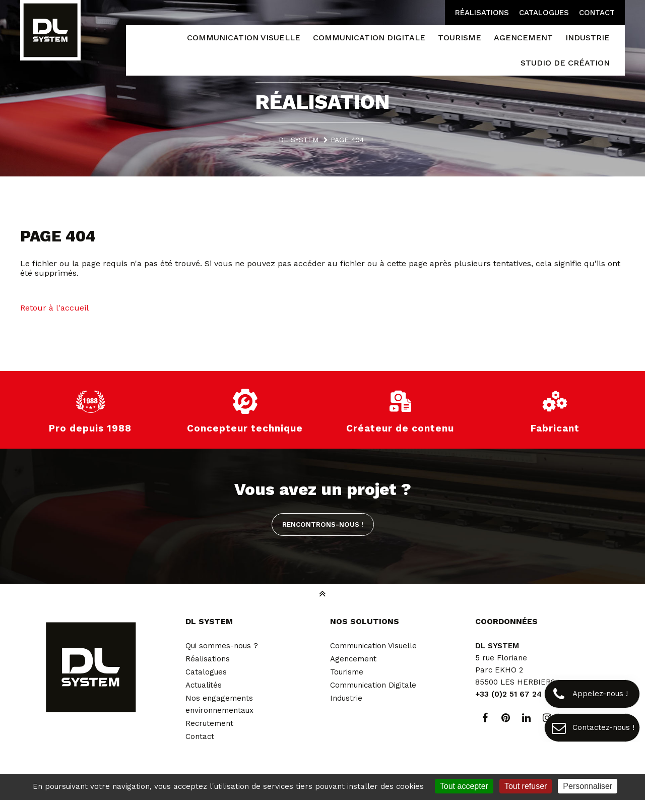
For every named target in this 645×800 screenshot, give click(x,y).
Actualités (203, 685)
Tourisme (346, 671)
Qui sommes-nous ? (221, 645)
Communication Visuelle (373, 645)
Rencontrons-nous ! (322, 524)
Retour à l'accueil (54, 308)
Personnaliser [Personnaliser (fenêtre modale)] (587, 786)
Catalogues (544, 12)
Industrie (346, 698)
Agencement (353, 658)
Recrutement (209, 723)
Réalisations (482, 12)
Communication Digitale (373, 685)
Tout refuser (525, 786)
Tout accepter (464, 786)
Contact (597, 12)
